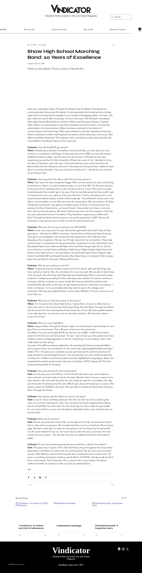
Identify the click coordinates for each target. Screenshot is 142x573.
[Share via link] (46, 477)
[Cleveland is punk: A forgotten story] (109, 511)
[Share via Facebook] (28, 477)
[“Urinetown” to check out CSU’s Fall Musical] (33, 511)
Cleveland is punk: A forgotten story (106, 526)
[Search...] (120, 17)
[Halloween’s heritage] (71, 512)
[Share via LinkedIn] (40, 477)
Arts (29, 469)
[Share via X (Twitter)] (34, 477)
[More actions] (113, 44)
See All (123, 498)
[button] (59, 29)
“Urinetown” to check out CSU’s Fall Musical (31, 526)
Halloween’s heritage (69, 525)
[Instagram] (123, 549)
